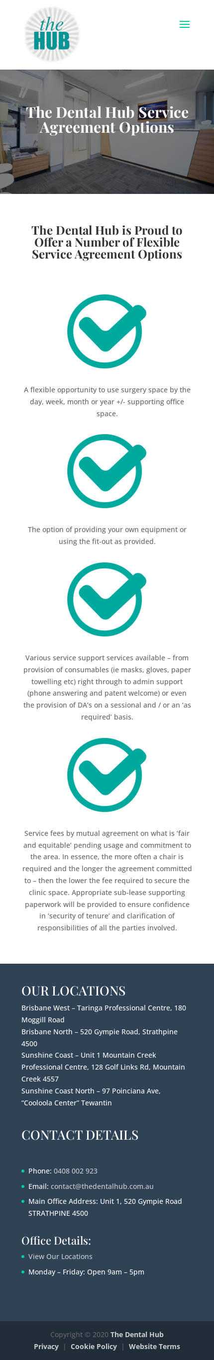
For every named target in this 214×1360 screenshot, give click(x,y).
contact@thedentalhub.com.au (102, 1186)
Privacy (46, 1346)
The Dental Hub (137, 1334)
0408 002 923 (76, 1171)
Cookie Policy (94, 1346)
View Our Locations (60, 1256)
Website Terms (154, 1346)
